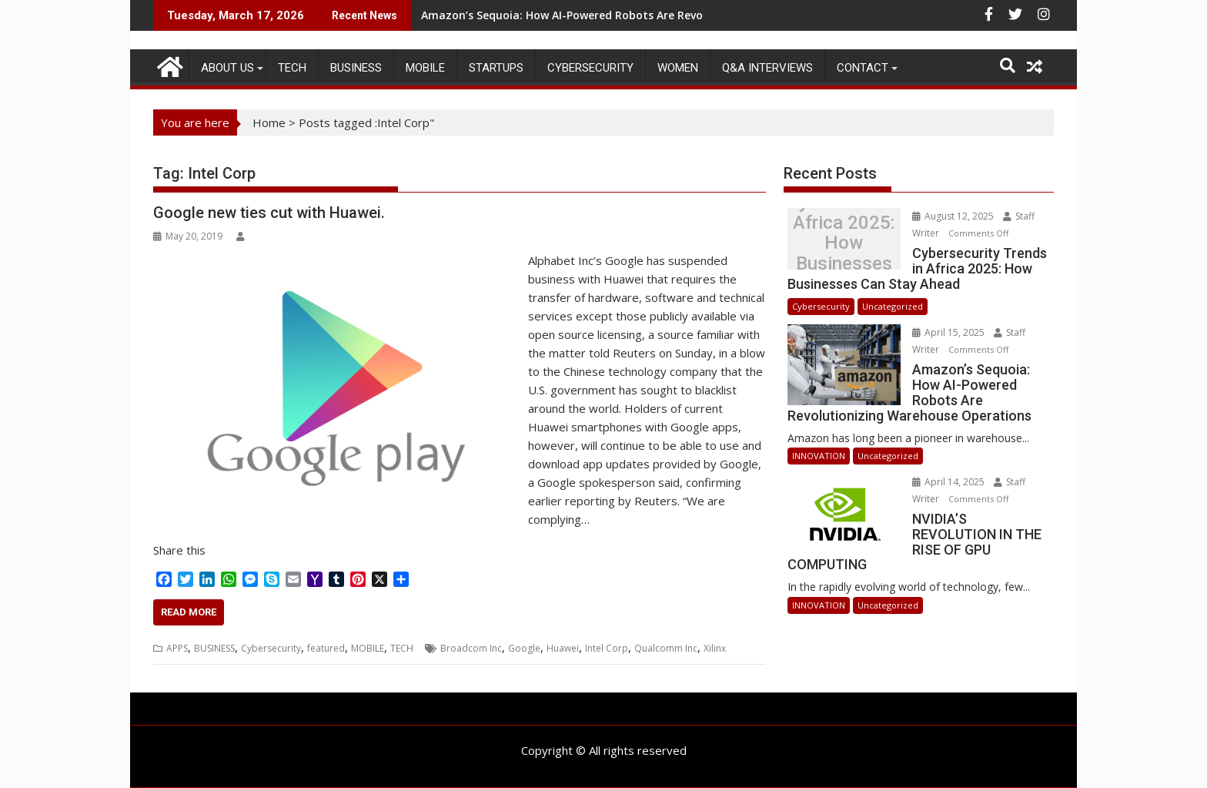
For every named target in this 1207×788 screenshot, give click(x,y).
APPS (177, 648)
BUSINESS (356, 68)
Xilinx (715, 648)
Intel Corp (606, 648)
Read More (188, 612)
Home (269, 122)
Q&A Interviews (767, 68)
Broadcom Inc (471, 648)
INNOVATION (818, 455)
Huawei (563, 648)
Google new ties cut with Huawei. (269, 212)
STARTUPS (496, 68)
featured (326, 648)
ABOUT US (227, 68)
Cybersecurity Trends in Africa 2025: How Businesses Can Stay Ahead (843, 243)
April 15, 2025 (949, 332)
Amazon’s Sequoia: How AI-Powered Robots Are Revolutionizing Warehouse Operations (654, 15)
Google (524, 648)
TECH (292, 68)
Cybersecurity (590, 68)
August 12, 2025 (954, 216)
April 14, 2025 (949, 481)
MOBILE (425, 68)
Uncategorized (892, 306)
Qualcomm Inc (665, 648)
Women (677, 68)
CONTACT (862, 68)
